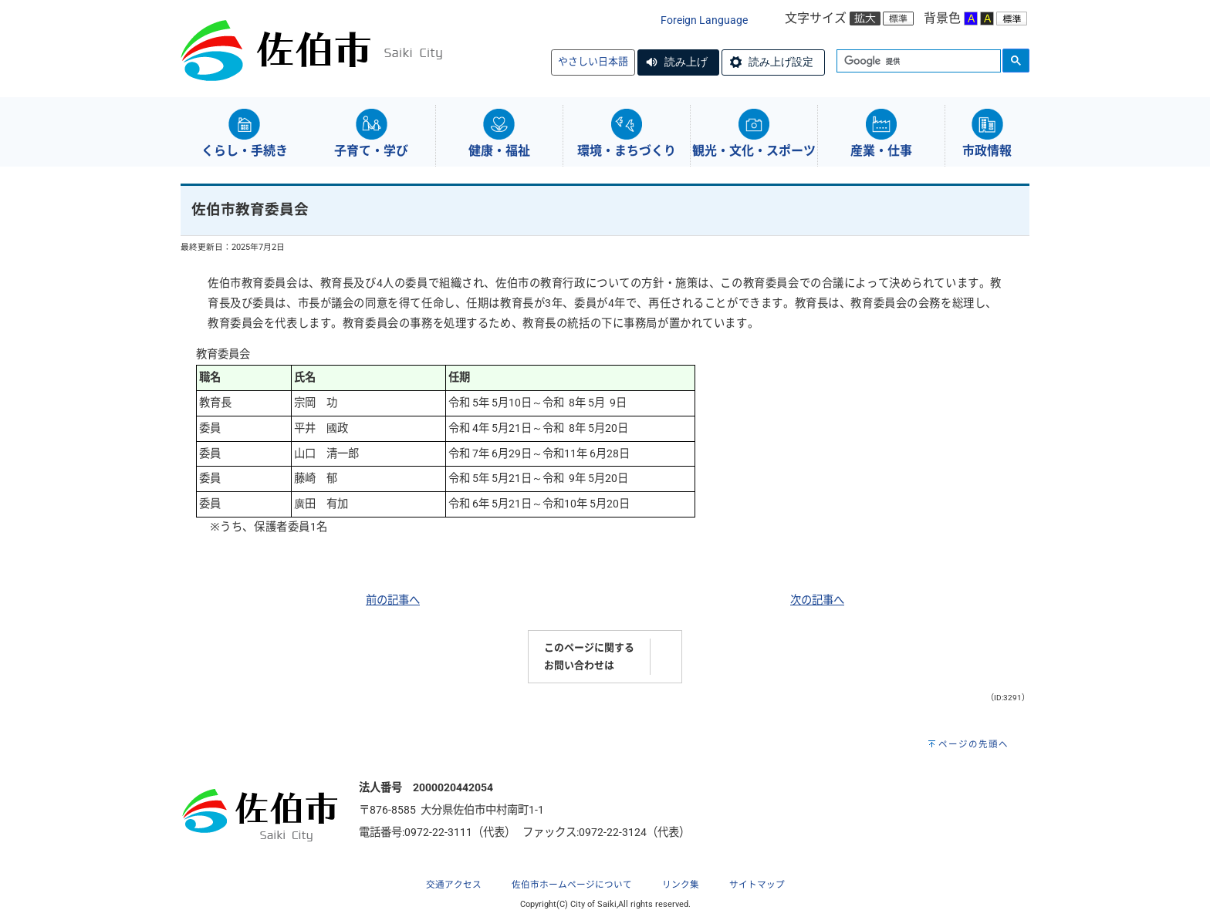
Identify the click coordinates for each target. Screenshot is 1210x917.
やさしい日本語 (593, 61)
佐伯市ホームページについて (572, 884)
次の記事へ (817, 600)
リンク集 (680, 884)
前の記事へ (393, 600)
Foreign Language (704, 20)
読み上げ (686, 62)
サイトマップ (757, 884)
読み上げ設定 (781, 62)
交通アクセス (454, 884)
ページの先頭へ (973, 744)
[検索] (917, 62)
